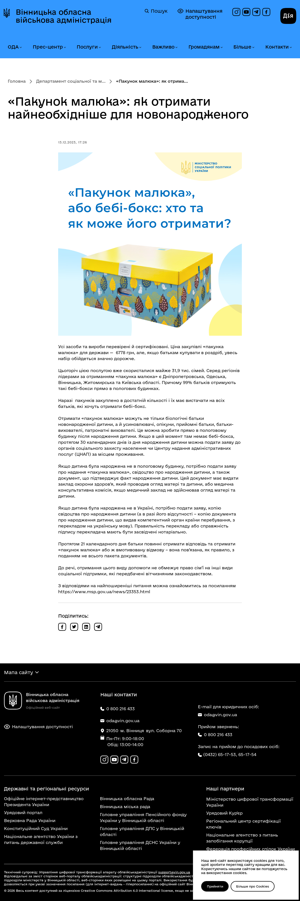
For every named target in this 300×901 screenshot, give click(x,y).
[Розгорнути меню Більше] (253, 47)
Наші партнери (225, 788)
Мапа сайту (18, 672)
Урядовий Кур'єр (224, 813)
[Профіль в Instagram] (236, 12)
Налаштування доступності (199, 14)
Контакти (277, 47)
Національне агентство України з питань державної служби (41, 839)
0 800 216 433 (215, 734)
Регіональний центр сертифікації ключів (243, 824)
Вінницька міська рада (125, 806)
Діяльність (125, 47)
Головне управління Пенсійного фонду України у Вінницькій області (143, 817)
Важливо (163, 47)
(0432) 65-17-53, (220, 754)
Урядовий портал (23, 812)
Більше (242, 47)
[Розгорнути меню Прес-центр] (64, 47)
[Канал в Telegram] (256, 12)
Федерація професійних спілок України (250, 848)
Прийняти (215, 886)
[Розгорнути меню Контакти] (290, 47)
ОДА (13, 47)
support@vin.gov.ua (174, 872)
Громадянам (204, 47)
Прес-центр (48, 47)
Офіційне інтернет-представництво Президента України (44, 801)
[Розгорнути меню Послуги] (99, 47)
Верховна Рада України (29, 820)
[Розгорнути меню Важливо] (176, 47)
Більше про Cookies (252, 886)
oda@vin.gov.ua (217, 714)
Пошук (156, 11)
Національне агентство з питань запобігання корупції (242, 838)
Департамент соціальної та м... (71, 81)
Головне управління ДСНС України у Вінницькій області (140, 845)
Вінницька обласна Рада (127, 798)
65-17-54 (247, 754)
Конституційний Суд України (36, 828)
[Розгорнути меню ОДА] (20, 47)
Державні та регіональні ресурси (46, 788)
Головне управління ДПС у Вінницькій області (142, 831)
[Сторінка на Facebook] (266, 12)
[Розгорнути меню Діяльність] (140, 47)
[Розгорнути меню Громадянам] (221, 47)
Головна (17, 81)
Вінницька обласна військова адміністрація (64, 16)
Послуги (87, 47)
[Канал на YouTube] (246, 12)
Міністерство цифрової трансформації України (249, 802)
